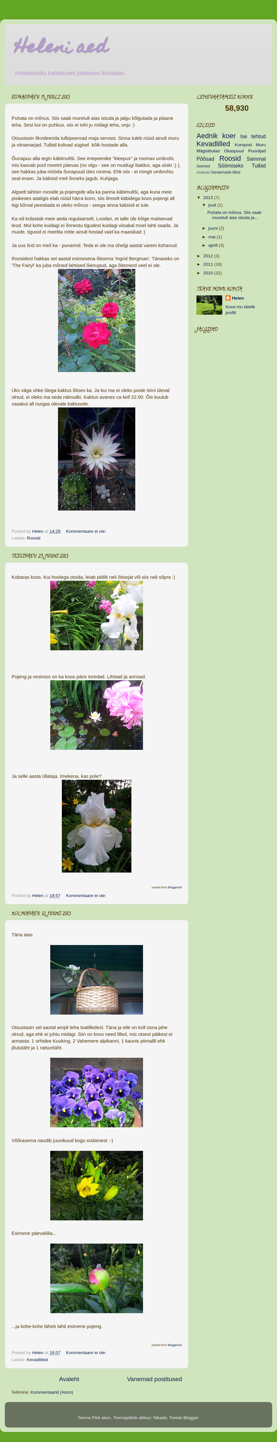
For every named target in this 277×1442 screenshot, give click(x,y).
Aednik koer (216, 136)
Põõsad (205, 159)
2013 (208, 197)
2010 (208, 273)
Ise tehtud (253, 136)
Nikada (160, 1417)
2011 (208, 264)
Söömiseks (231, 165)
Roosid (33, 538)
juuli (212, 205)
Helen (238, 298)
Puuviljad (257, 150)
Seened (203, 166)
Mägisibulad (208, 150)
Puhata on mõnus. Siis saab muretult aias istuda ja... (234, 215)
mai (212, 236)
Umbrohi (203, 172)
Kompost (243, 144)
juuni (213, 228)
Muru (261, 144)
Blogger (190, 1417)
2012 (208, 255)
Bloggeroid (175, 887)
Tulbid (259, 165)
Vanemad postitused (154, 1379)
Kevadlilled (37, 1359)
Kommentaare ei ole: (86, 531)
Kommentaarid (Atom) (52, 1392)
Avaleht (69, 1379)
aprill (213, 245)
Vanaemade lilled (225, 172)
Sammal (256, 159)
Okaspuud (234, 150)
